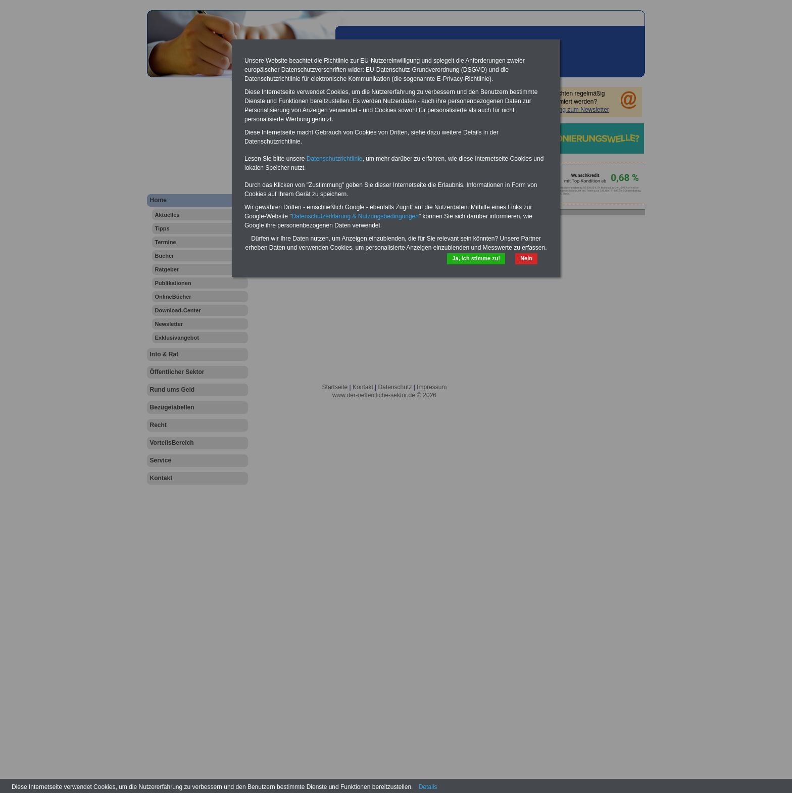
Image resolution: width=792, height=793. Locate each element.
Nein (526, 258)
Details (428, 786)
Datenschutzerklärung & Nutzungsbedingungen (355, 216)
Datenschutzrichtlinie (335, 158)
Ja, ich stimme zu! (476, 258)
